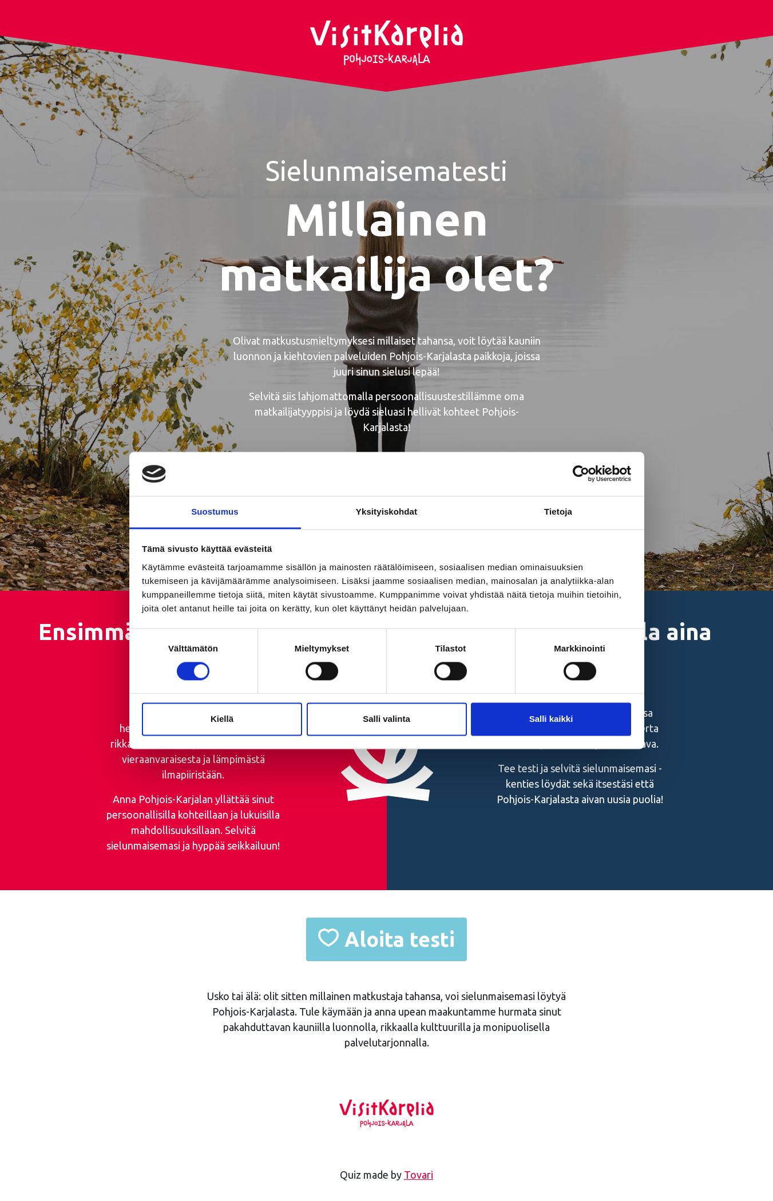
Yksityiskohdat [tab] (386, 511)
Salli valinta (386, 719)
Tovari (418, 1174)
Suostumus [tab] (215, 511)
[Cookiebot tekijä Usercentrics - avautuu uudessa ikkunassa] (581, 474)
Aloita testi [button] (399, 939)
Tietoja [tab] (558, 511)
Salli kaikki (551, 719)
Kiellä (222, 719)
